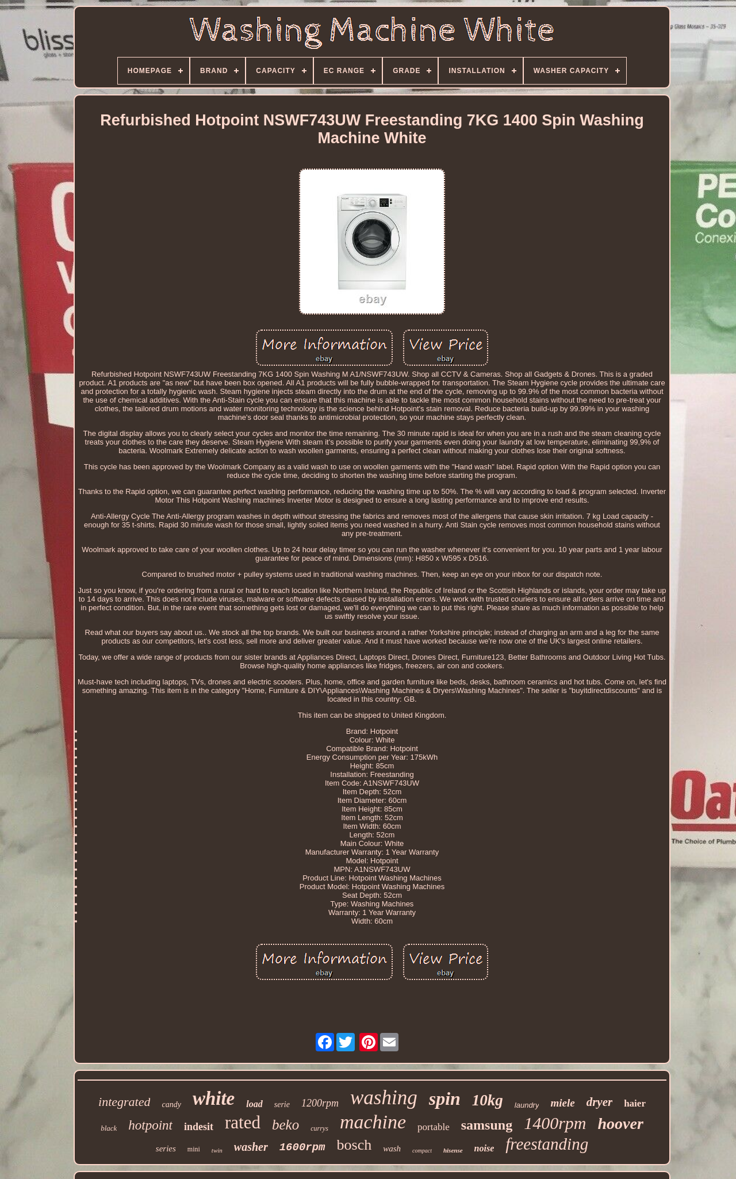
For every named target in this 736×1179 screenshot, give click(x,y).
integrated (124, 1101)
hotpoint (150, 1125)
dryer (599, 1102)
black (109, 1128)
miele (562, 1103)
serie (282, 1104)
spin (445, 1098)
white (214, 1098)
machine (373, 1121)
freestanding (546, 1144)
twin (217, 1150)
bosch (354, 1144)
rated (242, 1122)
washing (383, 1097)
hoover (620, 1123)
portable (433, 1126)
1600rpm (302, 1147)
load (254, 1104)
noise (484, 1148)
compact (422, 1150)
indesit (198, 1126)
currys (319, 1128)
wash (392, 1148)
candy (171, 1104)
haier (635, 1103)
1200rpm (320, 1103)
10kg (487, 1100)
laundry (527, 1105)
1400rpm (555, 1122)
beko (285, 1124)
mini (193, 1149)
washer (251, 1146)
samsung (486, 1124)
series (166, 1148)
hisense (453, 1150)
